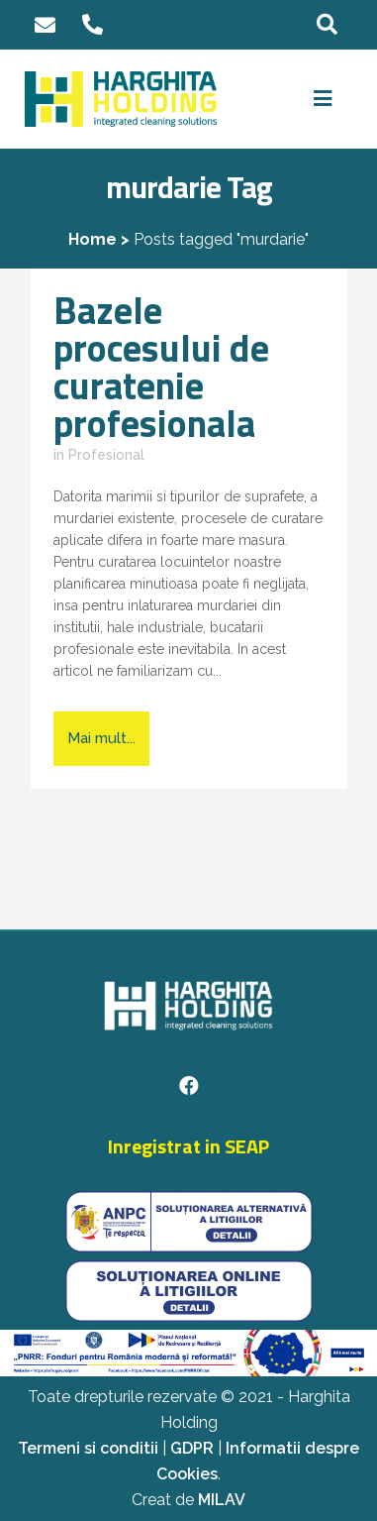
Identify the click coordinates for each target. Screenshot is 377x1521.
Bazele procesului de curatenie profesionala (161, 366)
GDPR (192, 1448)
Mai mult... (101, 738)
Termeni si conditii (88, 1448)
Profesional (106, 455)
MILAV (221, 1499)
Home (92, 239)
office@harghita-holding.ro (46, 25)
